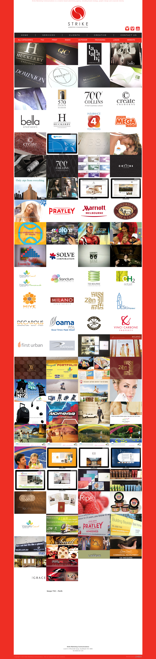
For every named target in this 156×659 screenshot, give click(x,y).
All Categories (25, 40)
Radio (67, 40)
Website (131, 40)
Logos (116, 40)
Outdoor (82, 40)
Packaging (100, 40)
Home (24, 35)
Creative (100, 35)
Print (54, 40)
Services (48, 35)
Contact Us (129, 35)
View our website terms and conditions (54, 657)
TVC (42, 40)
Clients (74, 35)
